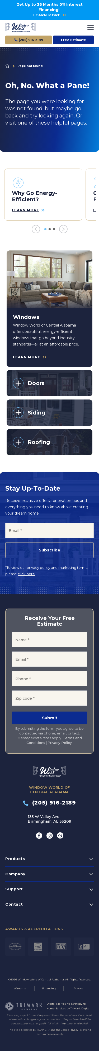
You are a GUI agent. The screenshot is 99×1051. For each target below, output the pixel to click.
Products (15, 858)
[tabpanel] (43, 195)
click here (26, 574)
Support (14, 889)
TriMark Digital (80, 1008)
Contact (14, 904)
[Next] (63, 229)
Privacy (78, 988)
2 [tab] (50, 229)
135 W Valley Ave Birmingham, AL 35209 (49, 819)
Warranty (20, 988)
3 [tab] (54, 229)
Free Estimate (73, 40)
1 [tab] (45, 229)
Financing (49, 988)
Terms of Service (45, 1034)
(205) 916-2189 (49, 803)
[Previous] (36, 229)
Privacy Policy (60, 743)
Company (15, 874)
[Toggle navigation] (90, 27)
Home (7, 66)
